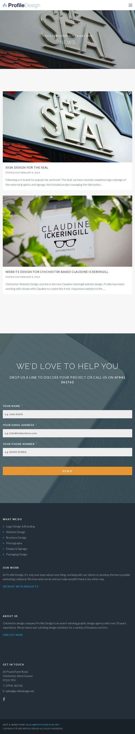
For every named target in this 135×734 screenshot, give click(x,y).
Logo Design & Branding (20, 526)
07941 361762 (14, 685)
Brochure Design (16, 537)
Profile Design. (31, 728)
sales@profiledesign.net (20, 691)
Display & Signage (16, 548)
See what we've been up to (21, 586)
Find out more (13, 635)
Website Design (15, 532)
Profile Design (21, 6)
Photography (14, 543)
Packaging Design (16, 554)
